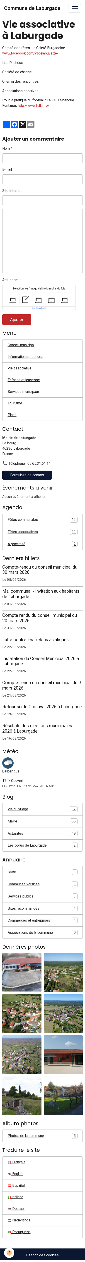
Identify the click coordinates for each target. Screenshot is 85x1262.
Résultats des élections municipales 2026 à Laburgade (37, 728)
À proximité (43, 544)
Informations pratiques (25, 357)
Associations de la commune (43, 933)
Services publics (43, 896)
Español (16, 1185)
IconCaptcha (38, 308)
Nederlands (19, 1220)
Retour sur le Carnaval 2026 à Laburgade (42, 706)
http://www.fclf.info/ (33, 105)
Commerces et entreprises (43, 920)
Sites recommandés (43, 908)
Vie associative (20, 368)
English (15, 1174)
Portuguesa (19, 1232)
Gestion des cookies (42, 1255)
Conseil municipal (21, 345)
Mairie (43, 821)
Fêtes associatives (43, 532)
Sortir (43, 872)
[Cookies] (9, 1253)
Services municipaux (24, 392)
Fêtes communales (43, 520)
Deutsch (16, 1209)
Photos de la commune (43, 1136)
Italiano (15, 1197)
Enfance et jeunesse (24, 380)
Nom (6, 148)
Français (16, 1162)
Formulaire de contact (27, 475)
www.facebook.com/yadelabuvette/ (30, 53)
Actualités (43, 833)
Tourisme (15, 403)
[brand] (32, 8)
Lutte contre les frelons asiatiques (35, 639)
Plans (12, 415)
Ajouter (16, 319)
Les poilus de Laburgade (43, 845)
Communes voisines (43, 884)
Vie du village (43, 809)
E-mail (7, 169)
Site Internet (12, 191)
